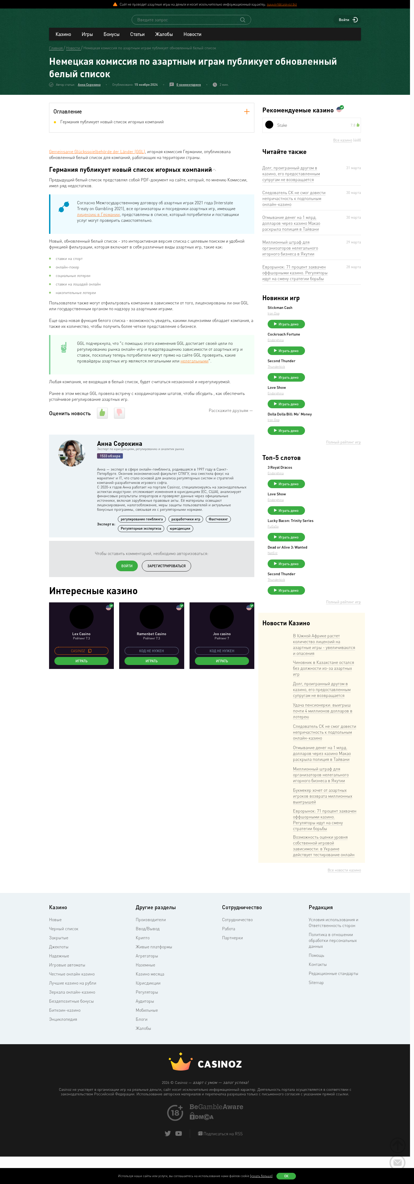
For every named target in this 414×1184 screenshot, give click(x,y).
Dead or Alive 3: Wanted (327, 571)
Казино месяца (150, 1002)
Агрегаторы (147, 984)
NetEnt (312, 577)
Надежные (59, 984)
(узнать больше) (261, 1176)
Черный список (63, 957)
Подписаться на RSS (222, 1162)
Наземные (145, 993)
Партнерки (232, 966)
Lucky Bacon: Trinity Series (330, 542)
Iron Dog (313, 318)
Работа (228, 957)
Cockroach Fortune (324, 341)
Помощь (316, 984)
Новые (55, 948)
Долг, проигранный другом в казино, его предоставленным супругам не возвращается (291, 178)
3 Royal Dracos (320, 484)
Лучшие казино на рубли (72, 1011)
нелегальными (194, 365)
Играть (81, 666)
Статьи (137, 39)
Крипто (143, 966)
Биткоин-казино (65, 1039)
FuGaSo (313, 548)
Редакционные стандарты (333, 1002)
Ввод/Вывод (148, 957)
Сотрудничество (237, 948)
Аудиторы (145, 1029)
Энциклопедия (63, 1048)
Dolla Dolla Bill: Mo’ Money (330, 428)
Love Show (317, 399)
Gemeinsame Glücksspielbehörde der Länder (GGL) (97, 156)
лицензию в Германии (98, 219)
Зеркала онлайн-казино (72, 1020)
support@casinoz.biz (282, 4)
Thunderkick (316, 376)
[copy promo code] (90, 656)
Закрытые (58, 966)
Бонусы (111, 39)
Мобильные (147, 1039)
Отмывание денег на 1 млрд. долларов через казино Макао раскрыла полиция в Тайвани (291, 227)
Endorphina (316, 347)
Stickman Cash (320, 312)
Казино (63, 39)
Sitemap (316, 1011)
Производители (151, 948)
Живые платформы (154, 975)
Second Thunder (321, 370)
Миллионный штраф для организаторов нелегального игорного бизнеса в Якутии (290, 252)
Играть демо (329, 329)
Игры (87, 39)
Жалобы (164, 39)
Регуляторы (147, 1020)
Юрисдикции (148, 1011)
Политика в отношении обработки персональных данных (333, 969)
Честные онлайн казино (72, 1002)
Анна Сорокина (89, 89)
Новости (192, 39)
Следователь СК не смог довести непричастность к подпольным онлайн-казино (293, 203)
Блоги (141, 1048)
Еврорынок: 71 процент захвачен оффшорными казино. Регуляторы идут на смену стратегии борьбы (295, 277)
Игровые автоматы (67, 993)
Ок (286, 1176)
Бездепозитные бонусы (71, 1029)
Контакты (318, 993)
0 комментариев (188, 89)
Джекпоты (59, 975)
